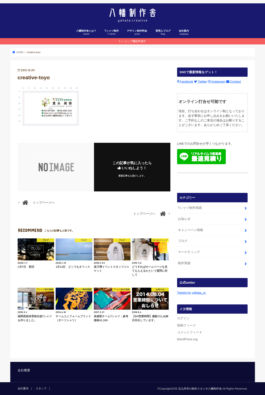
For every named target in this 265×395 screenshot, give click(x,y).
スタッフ (41, 388)
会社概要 (24, 370)
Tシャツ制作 (111, 32)
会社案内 (184, 32)
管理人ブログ (163, 32)
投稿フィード (186, 325)
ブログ (182, 241)
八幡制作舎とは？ (86, 32)
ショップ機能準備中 (133, 41)
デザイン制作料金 (137, 32)
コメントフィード (189, 332)
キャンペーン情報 (190, 229)
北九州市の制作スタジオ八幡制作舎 (200, 388)
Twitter (200, 81)
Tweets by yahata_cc (191, 292)
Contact (233, 81)
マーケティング (189, 252)
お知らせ (184, 218)
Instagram (216, 81)
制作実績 (184, 263)
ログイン (183, 318)
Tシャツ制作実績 (190, 207)
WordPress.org (187, 339)
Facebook (185, 81)
